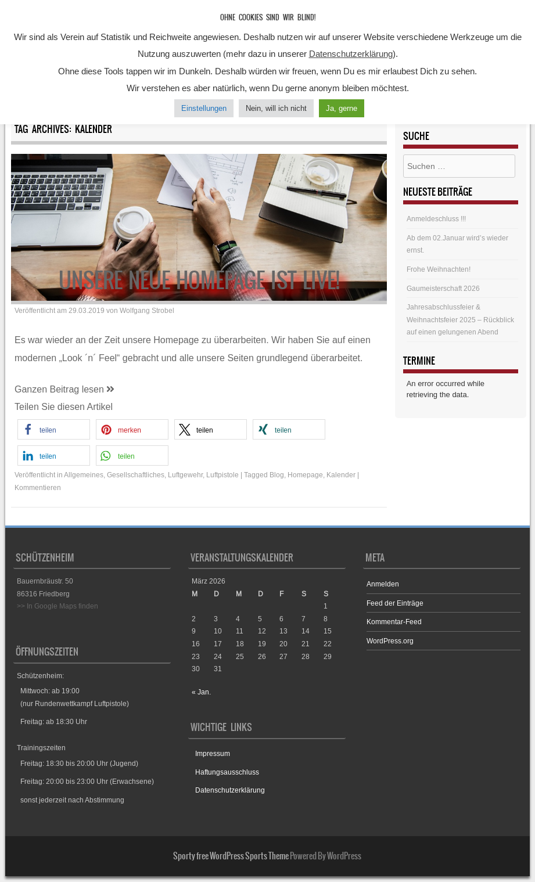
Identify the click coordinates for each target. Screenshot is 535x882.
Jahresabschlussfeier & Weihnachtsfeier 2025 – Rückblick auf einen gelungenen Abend (460, 319)
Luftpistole (222, 474)
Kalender (341, 474)
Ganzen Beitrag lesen (64, 389)
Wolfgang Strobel (147, 310)
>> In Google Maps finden (57, 606)
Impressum (212, 753)
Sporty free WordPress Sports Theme (231, 855)
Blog (277, 474)
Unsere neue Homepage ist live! (199, 280)
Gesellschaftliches (135, 474)
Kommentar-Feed (394, 621)
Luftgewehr (185, 474)
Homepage (305, 474)
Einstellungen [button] (204, 108)
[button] (53, 429)
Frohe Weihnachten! (439, 269)
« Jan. (201, 691)
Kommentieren (38, 487)
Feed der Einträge (395, 603)
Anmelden (383, 583)
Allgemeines (83, 474)
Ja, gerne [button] (341, 108)
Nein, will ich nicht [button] (276, 108)
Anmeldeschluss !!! (436, 218)
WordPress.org (390, 640)
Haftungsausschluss (227, 772)
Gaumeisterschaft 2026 (443, 288)
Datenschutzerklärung (230, 790)
